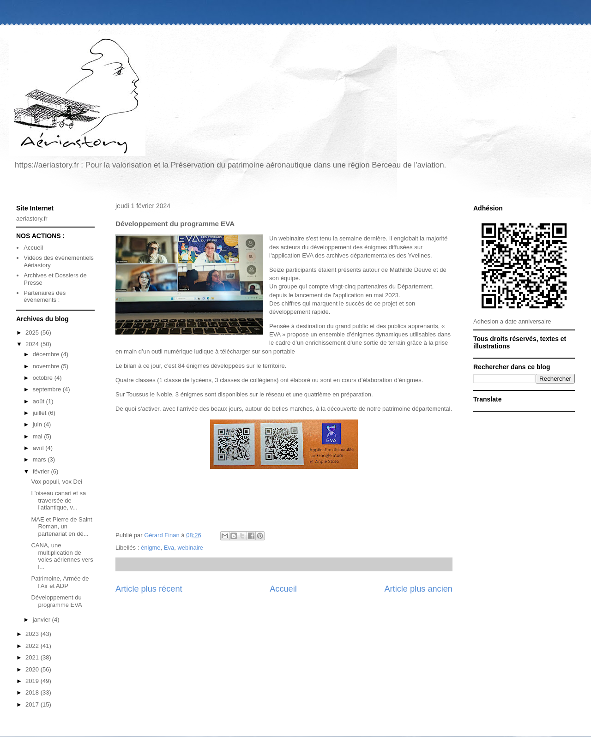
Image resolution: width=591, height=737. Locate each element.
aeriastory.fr (32, 218)
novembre (47, 366)
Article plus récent (148, 588)
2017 (33, 704)
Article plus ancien (418, 588)
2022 (33, 645)
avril (39, 447)
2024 (33, 344)
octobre (43, 377)
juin (38, 424)
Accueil (283, 588)
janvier (42, 619)
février (42, 471)
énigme (151, 547)
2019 (33, 680)
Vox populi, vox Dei (56, 481)
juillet (40, 412)
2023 (33, 633)
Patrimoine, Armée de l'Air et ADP (60, 582)
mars (40, 459)
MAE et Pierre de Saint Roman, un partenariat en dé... (61, 526)
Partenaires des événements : (45, 296)
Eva (169, 547)
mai (38, 436)
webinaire (190, 547)
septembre (48, 389)
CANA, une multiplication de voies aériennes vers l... (62, 556)
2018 (33, 692)
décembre (47, 354)
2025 (33, 332)
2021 (33, 657)
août (39, 401)
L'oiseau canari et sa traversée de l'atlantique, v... (58, 500)
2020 (33, 669)
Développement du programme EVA (56, 601)
